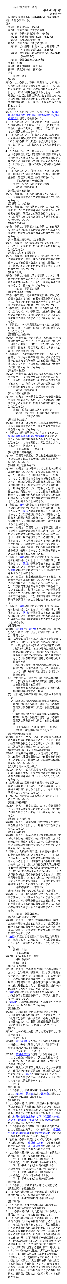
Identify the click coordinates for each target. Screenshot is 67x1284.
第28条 (33, 1119)
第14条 (20, 629)
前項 (21, 504)
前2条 (29, 1073)
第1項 (12, 1001)
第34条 (19, 1093)
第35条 (30, 1093)
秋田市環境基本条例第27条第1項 (26, 435)
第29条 (48, 1119)
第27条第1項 (42, 1132)
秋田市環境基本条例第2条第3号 (33, 115)
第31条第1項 (23, 1054)
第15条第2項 (23, 1041)
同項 (25, 511)
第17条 (32, 629)
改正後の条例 (35, 1142)
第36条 (45, 1093)
